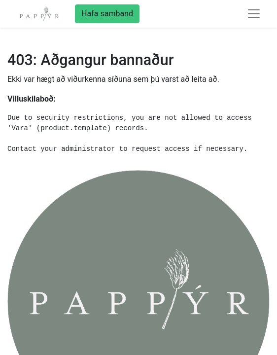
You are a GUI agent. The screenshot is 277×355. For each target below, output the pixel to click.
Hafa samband (107, 13)
